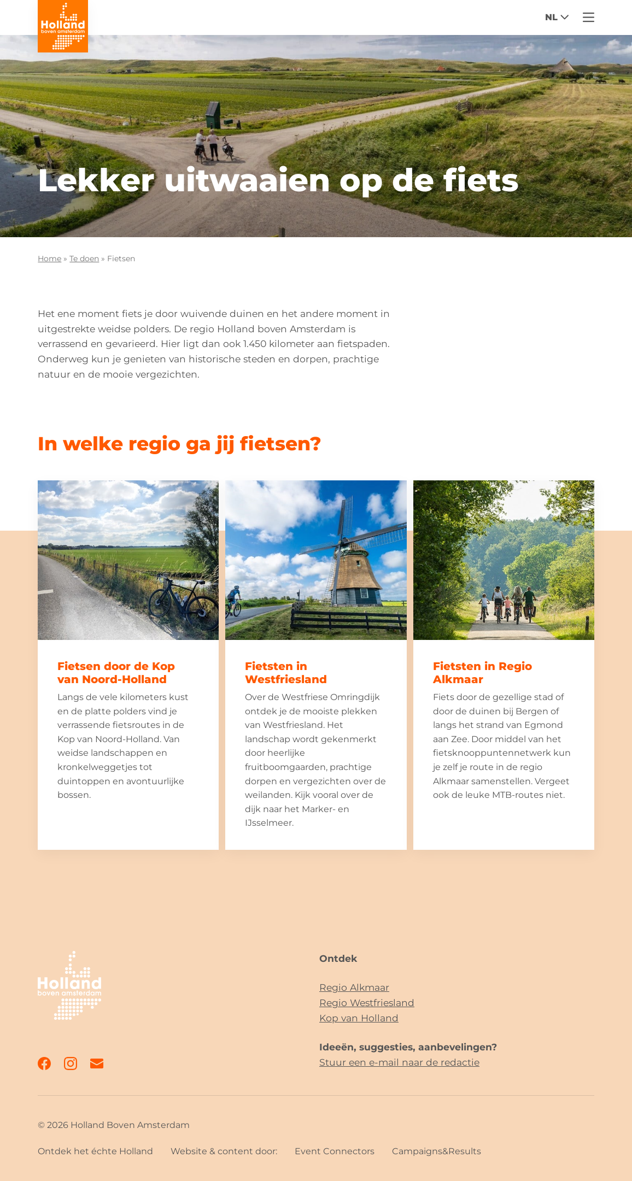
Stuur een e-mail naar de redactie (399, 1062)
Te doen (84, 258)
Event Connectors (334, 1151)
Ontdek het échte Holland (95, 1151)
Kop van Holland (359, 1018)
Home (49, 258)
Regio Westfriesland (366, 1002)
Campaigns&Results (436, 1151)
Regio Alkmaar (354, 987)
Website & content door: (224, 1151)
